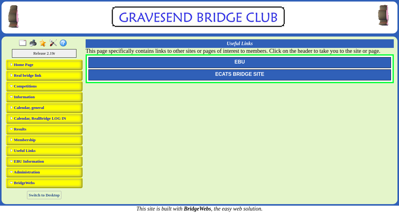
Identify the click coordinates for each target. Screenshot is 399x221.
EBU (239, 61)
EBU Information (27, 161)
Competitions (23, 86)
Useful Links (23, 150)
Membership (23, 140)
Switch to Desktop (44, 195)
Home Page (21, 64)
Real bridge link (25, 75)
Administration (25, 172)
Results (18, 129)
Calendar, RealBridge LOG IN (38, 118)
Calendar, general (27, 107)
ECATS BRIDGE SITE (239, 74)
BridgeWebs (22, 182)
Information (22, 97)
